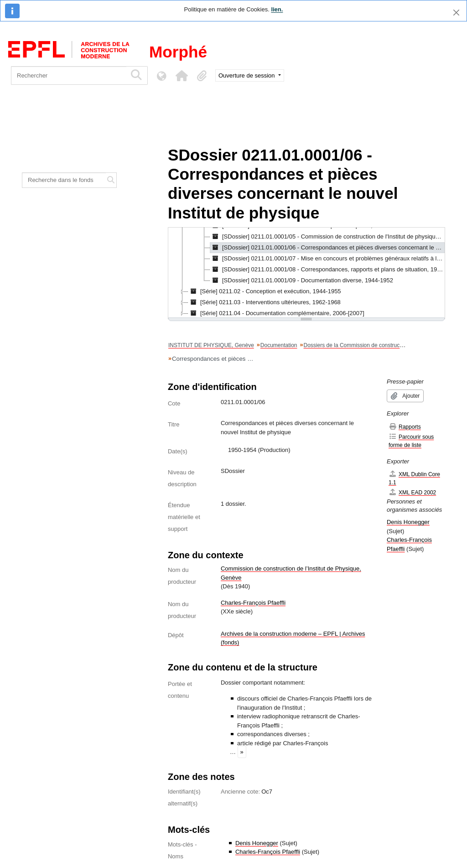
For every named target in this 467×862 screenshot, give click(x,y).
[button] (181, 76)
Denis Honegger (256, 843)
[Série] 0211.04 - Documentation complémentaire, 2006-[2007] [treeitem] (276, 313)
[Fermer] (456, 12)
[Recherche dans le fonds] (64, 180)
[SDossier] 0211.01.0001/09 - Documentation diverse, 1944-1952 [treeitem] (301, 280)
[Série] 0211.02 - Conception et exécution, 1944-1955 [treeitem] (264, 291)
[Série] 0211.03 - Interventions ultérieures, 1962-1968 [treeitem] (264, 302)
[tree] (306, 273)
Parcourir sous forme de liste (411, 440)
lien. (277, 9)
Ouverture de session (247, 75)
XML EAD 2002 (412, 492)
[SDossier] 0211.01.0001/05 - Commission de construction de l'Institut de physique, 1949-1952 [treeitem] (327, 236)
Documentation (278, 345)
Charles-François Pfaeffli (253, 602)
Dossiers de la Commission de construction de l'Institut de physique (385, 345)
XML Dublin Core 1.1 (414, 478)
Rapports (405, 426)
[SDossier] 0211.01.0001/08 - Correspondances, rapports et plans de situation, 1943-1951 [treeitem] (327, 269)
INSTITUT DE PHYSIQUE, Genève (211, 345)
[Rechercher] (68, 75)
